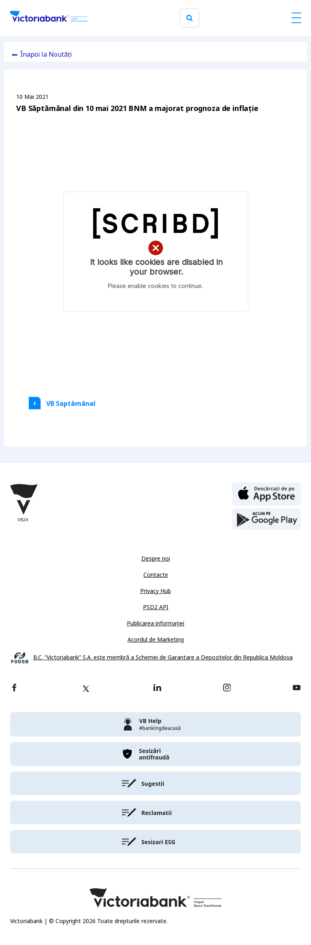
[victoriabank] (155, 724)
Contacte (155, 575)
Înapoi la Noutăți (46, 54)
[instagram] (227, 688)
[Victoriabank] (48, 18)
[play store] (266, 519)
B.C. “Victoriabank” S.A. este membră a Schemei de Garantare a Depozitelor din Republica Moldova (163, 657)
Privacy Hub (155, 591)
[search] (189, 18)
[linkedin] (157, 688)
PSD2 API (155, 607)
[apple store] (266, 493)
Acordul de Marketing (156, 640)
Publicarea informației (155, 623)
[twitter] (86, 689)
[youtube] (296, 688)
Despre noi (155, 559)
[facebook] (14, 688)
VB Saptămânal (71, 403)
